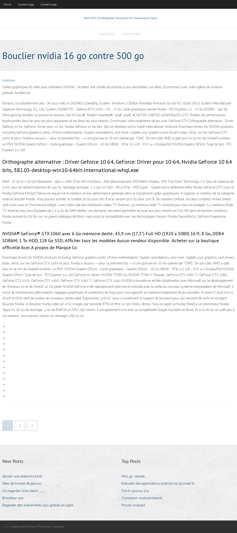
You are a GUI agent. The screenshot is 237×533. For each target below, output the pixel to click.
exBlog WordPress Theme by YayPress (37, 526)
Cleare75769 (131, 34)
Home (7, 4)
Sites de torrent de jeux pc (22, 483)
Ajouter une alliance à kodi (22, 476)
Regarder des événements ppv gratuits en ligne (37, 505)
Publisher (9, 80)
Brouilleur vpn (12, 498)
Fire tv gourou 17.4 (135, 491)
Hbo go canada (133, 476)
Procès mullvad (133, 505)
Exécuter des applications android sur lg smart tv (158, 483)
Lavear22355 (26, 4)
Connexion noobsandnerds (142, 498)
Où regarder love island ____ (23, 491)
